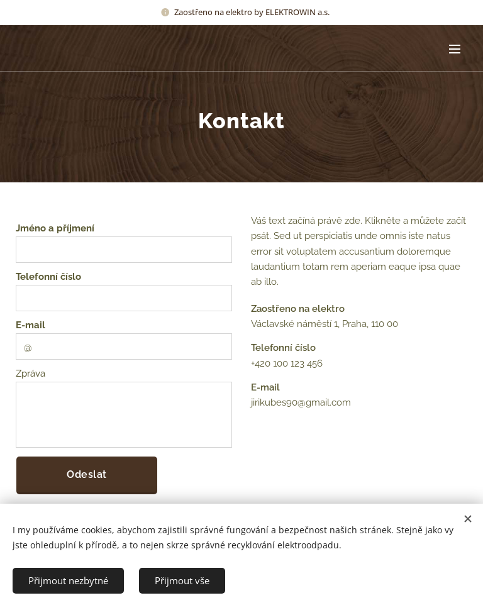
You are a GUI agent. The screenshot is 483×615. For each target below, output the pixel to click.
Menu (454, 49)
